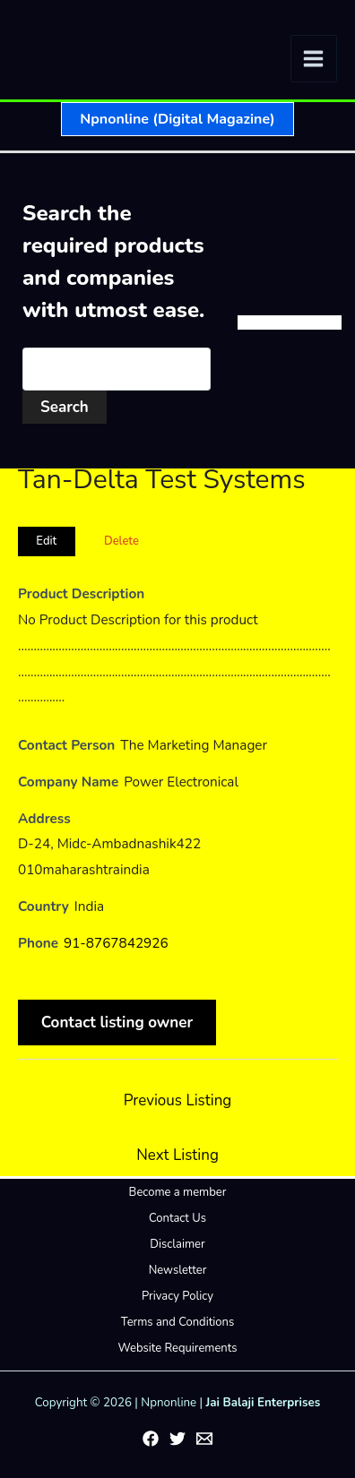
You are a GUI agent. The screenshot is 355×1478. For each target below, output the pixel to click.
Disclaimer (177, 1244)
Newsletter (178, 1270)
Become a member (178, 1192)
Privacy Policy (177, 1296)
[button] (177, 119)
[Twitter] (177, 1439)
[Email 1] (204, 1439)
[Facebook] (151, 1439)
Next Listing (177, 1155)
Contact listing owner (117, 1022)
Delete (121, 541)
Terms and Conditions (177, 1322)
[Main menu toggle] (314, 58)
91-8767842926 (116, 943)
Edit (46, 541)
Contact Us (177, 1218)
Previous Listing (178, 1100)
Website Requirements (177, 1348)
